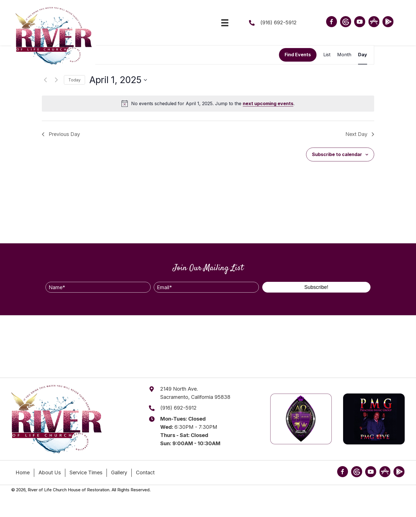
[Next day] (56, 80)
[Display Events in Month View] (344, 55)
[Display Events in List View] (326, 55)
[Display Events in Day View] (362, 55)
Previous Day (61, 134)
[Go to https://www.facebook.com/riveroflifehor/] (331, 22)
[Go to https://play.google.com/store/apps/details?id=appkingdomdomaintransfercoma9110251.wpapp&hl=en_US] (388, 21)
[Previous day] (45, 80)
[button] (316, 287)
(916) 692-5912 (278, 22)
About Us (49, 472)
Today (74, 79)
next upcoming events (268, 103)
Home (23, 472)
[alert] (208, 104)
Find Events (298, 54)
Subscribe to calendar (337, 154)
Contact (145, 472)
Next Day (359, 134)
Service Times (86, 472)
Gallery (119, 472)
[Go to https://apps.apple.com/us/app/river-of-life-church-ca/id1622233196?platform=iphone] (374, 21)
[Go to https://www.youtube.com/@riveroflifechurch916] (359, 21)
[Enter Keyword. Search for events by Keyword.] (160, 55)
